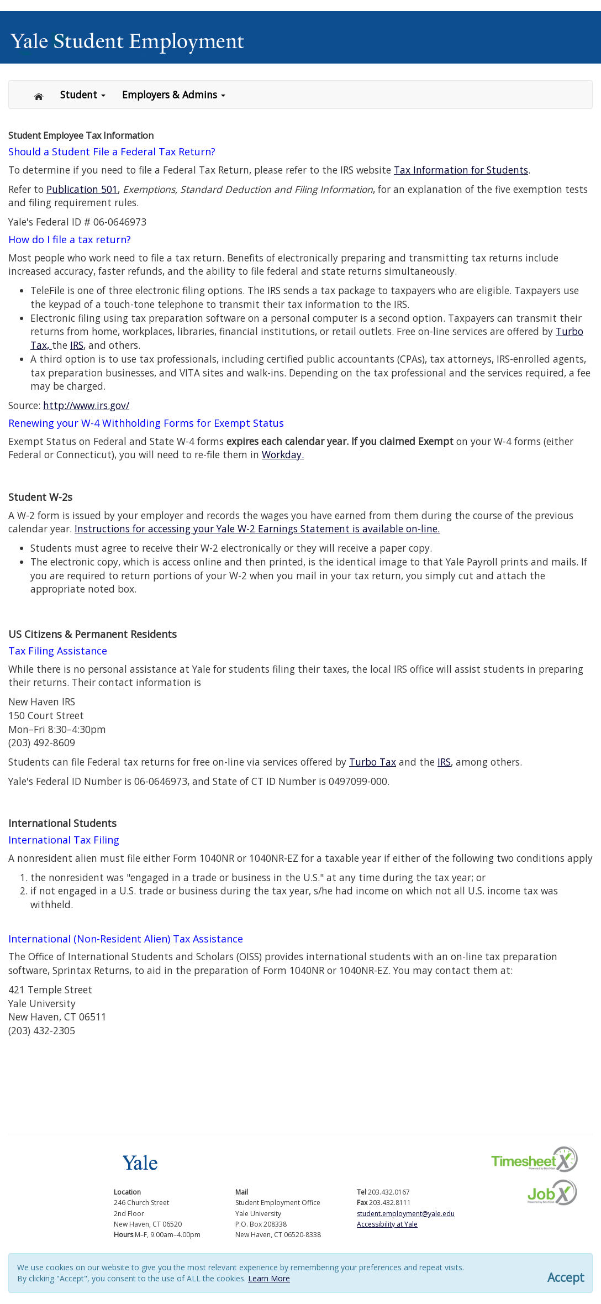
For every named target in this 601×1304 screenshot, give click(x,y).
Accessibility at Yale (387, 1224)
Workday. (283, 454)
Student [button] (83, 94)
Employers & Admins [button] (173, 94)
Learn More (269, 1278)
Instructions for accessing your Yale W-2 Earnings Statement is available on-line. (257, 528)
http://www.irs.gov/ (86, 405)
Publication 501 (82, 189)
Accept (565, 1278)
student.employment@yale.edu (406, 1213)
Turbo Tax (372, 761)
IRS (76, 345)
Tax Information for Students (461, 169)
